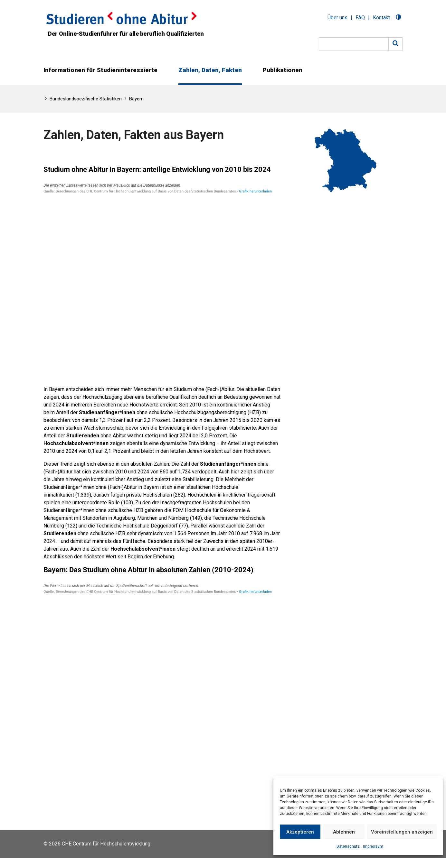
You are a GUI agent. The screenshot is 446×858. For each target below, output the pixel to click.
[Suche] (354, 44)
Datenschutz (348, 846)
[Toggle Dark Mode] (398, 18)
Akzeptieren (300, 832)
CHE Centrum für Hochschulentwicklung (106, 844)
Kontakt (381, 17)
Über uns (337, 17)
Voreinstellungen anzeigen (402, 832)
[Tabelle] (161, 269)
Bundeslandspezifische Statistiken (86, 99)
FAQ (360, 17)
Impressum (373, 846)
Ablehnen (344, 832)
